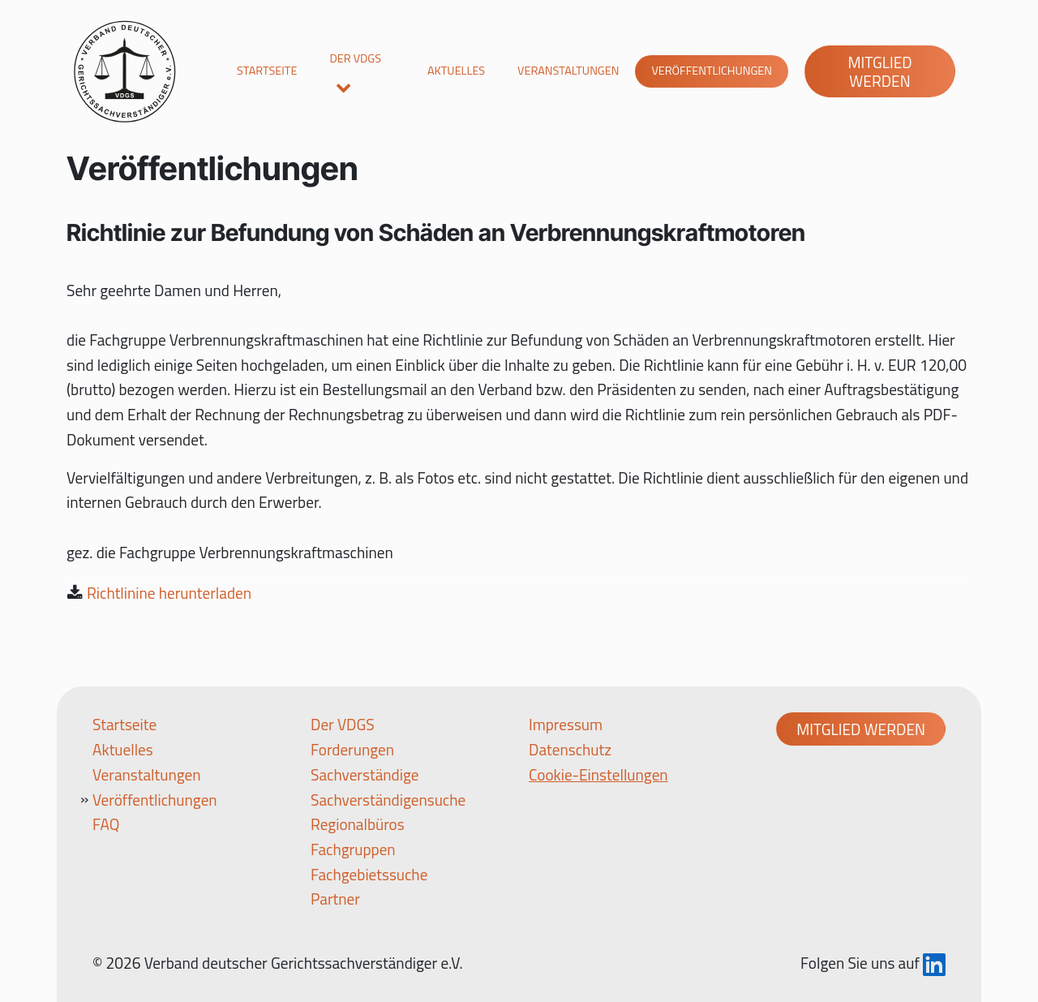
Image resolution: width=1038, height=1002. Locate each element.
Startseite (267, 71)
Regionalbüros (358, 824)
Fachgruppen (353, 849)
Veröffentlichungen (711, 71)
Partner (335, 898)
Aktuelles (456, 71)
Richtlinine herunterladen (169, 592)
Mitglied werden (879, 71)
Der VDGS (355, 58)
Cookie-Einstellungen (598, 774)
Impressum (566, 724)
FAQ (105, 824)
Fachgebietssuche (369, 874)
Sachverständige (364, 774)
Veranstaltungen (568, 71)
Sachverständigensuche (388, 799)
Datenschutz (570, 749)
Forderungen (352, 749)
